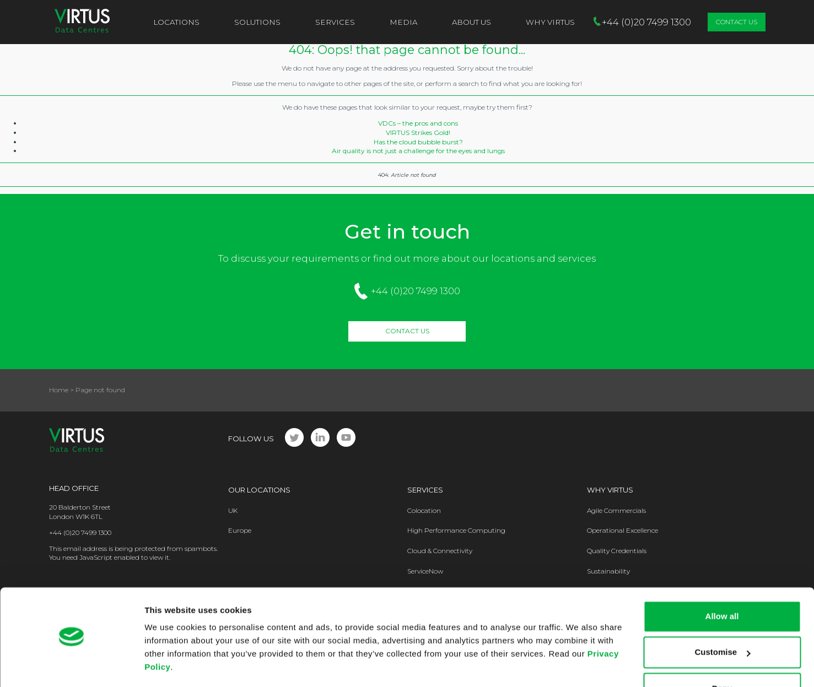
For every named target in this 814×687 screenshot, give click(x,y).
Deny (722, 656)
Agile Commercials (616, 510)
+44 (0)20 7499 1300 (415, 290)
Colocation (424, 510)
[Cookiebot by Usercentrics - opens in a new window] (71, 665)
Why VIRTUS (550, 22)
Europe (239, 530)
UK (233, 510)
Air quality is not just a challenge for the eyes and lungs (418, 151)
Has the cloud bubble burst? (418, 142)
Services (335, 22)
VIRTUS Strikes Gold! (418, 132)
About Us (471, 22)
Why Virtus (610, 489)
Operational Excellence (622, 530)
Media (403, 22)
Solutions (257, 22)
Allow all (722, 584)
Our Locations (259, 489)
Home (58, 390)
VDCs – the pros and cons (418, 123)
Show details (170, 665)
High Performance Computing (456, 530)
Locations (176, 22)
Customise (722, 620)
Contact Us (736, 22)
